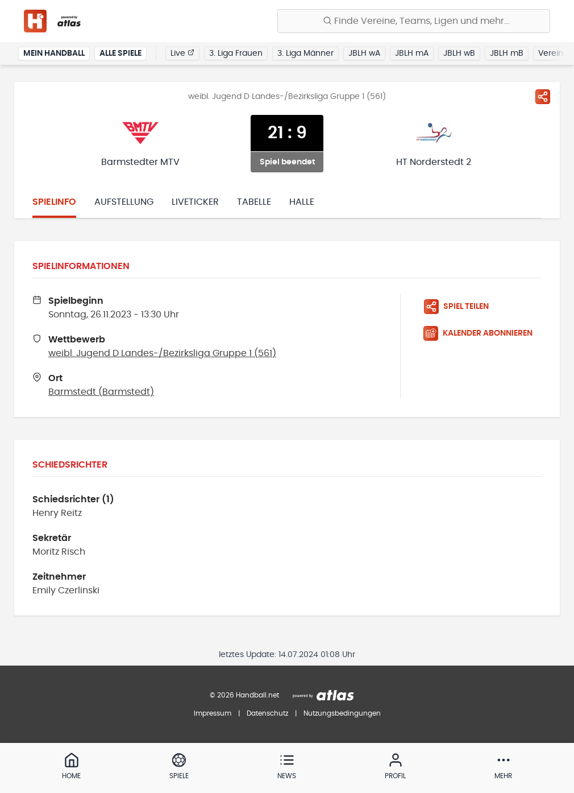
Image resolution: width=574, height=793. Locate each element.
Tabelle (254, 201)
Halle (301, 201)
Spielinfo (54, 201)
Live (182, 53)
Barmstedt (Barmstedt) (101, 391)
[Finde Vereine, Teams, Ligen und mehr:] (413, 21)
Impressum (212, 713)
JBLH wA (364, 53)
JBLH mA (412, 53)
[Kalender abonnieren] (482, 333)
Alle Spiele (120, 53)
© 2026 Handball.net (244, 695)
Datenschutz (267, 713)
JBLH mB (506, 53)
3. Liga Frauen (236, 53)
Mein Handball (54, 53)
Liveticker (195, 201)
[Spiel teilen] (542, 96)
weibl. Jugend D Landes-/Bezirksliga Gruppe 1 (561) (162, 353)
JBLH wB (459, 53)
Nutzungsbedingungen (342, 713)
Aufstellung (123, 201)
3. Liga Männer (305, 53)
